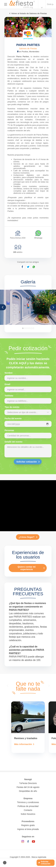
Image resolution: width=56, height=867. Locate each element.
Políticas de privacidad (27, 806)
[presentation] (8, 686)
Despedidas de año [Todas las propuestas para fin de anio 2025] (28, 791)
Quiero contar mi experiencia (27, 568)
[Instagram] (22, 841)
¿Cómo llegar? (26, 537)
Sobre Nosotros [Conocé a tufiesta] (28, 814)
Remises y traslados (25, 738)
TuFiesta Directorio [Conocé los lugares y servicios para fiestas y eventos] (28, 783)
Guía (49, 4)
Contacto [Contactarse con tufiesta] (28, 810)
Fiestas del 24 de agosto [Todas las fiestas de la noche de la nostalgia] (28, 787)
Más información (23, 744)
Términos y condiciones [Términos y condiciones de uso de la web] (28, 802)
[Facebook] (28, 841)
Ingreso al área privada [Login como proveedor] (28, 829)
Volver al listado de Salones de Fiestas (29, 13)
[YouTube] (33, 841)
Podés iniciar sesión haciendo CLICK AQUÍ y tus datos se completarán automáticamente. (28, 363)
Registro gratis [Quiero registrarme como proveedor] (28, 825)
